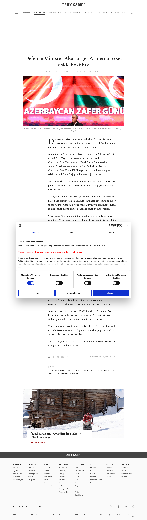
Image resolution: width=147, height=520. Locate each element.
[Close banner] (128, 225)
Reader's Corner (127, 474)
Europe (46, 471)
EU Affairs (89, 13)
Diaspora (31, 480)
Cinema (93, 468)
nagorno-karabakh (62, 373)
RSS (101, 515)
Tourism (62, 480)
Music (92, 471)
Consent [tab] (35, 233)
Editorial (124, 477)
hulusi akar (76, 370)
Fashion (77, 480)
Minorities (31, 477)
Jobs (14, 515)
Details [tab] (73, 233)
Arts (92, 465)
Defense (62, 486)
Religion (78, 486)
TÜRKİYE (32, 465)
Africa (46, 480)
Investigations (33, 474)
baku (50, 373)
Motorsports (110, 474)
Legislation (55, 13)
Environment (79, 471)
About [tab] (111, 233)
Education (31, 471)
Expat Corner (79, 495)
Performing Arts (96, 480)
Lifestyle (79, 465)
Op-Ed (123, 471)
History (77, 489)
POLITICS (17, 465)
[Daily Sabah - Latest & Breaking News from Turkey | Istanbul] (73, 4)
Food (77, 477)
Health (77, 468)
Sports (109, 465)
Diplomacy (39, 13)
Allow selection (73, 293)
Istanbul (31, 468)
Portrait (93, 477)
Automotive (63, 468)
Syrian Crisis (48, 483)
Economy (62, 471)
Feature (77, 492)
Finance (62, 477)
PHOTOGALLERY (41, 442)
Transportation (64, 489)
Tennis (108, 477)
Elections (102, 13)
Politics (26, 13)
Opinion (125, 465)
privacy (34, 515)
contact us (80, 515)
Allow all (111, 293)
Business (63, 465)
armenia (75, 373)
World (47, 465)
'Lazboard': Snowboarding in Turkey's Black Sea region (57, 435)
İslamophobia (49, 486)
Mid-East (47, 468)
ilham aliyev (107, 370)
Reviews (93, 483)
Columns (124, 468)
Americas (47, 474)
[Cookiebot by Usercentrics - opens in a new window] (111, 225)
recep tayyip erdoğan (92, 370)
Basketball (109, 471)
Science (77, 483)
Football (109, 468)
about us (56, 515)
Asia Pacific (48, 477)
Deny (36, 293)
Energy (61, 474)
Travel (77, 474)
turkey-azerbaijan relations (59, 370)
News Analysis (118, 13)
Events (92, 474)
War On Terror (72, 13)
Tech (61, 483)
